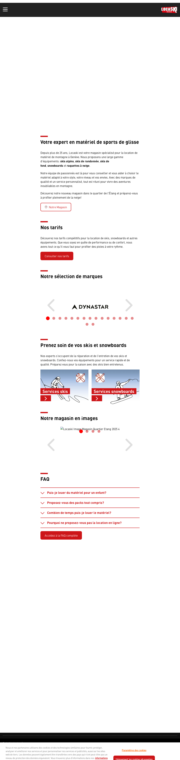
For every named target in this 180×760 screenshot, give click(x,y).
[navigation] (90, 746)
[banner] (90, 10)
